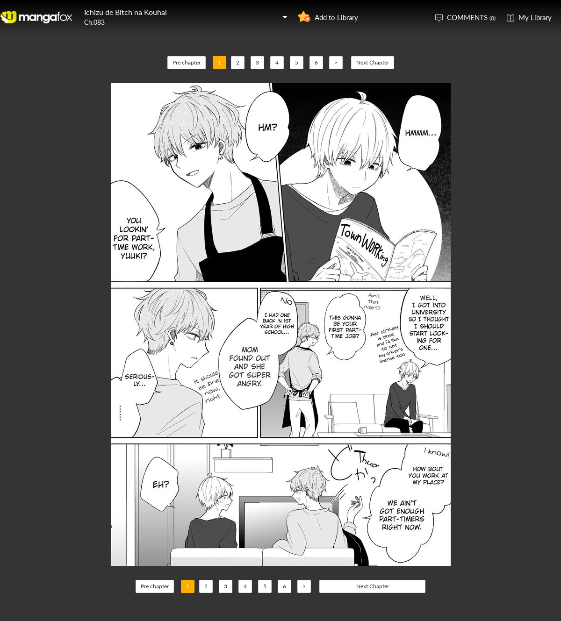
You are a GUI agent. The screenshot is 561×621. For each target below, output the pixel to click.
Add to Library (336, 17)
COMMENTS (471, 17)
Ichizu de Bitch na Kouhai (125, 11)
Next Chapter (372, 62)
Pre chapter (187, 62)
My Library (535, 17)
